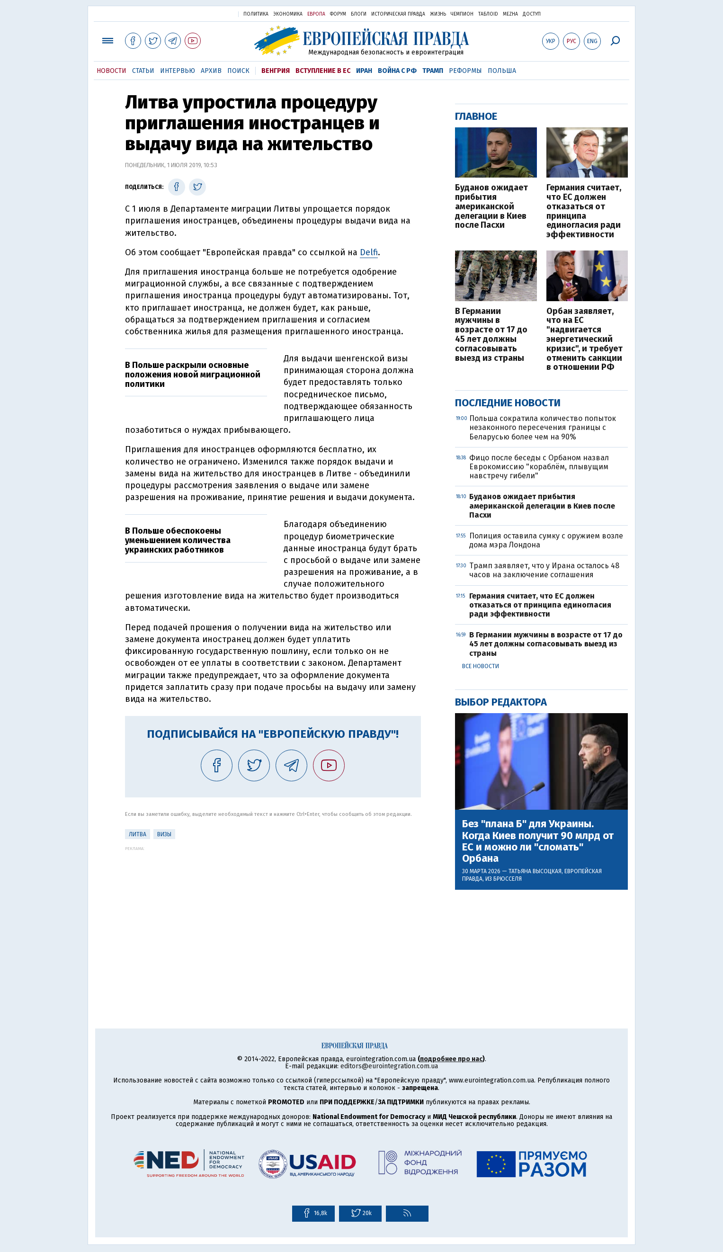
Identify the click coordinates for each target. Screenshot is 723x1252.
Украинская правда (208, 13)
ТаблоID (488, 14)
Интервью (177, 71)
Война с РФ (397, 71)
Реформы (465, 71)
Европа (316, 14)
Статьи (143, 71)
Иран (364, 71)
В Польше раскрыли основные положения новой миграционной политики (192, 374)
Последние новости (508, 402)
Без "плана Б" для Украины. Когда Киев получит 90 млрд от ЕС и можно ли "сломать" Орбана (538, 841)
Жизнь (438, 14)
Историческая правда (398, 14)
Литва (137, 834)
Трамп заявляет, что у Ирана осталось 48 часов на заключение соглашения (544, 570)
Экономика (288, 14)
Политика (255, 14)
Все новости (480, 666)
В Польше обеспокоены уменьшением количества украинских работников (178, 540)
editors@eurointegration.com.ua (389, 1066)
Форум (338, 14)
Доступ (532, 14)
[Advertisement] (273, 917)
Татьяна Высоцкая (535, 871)
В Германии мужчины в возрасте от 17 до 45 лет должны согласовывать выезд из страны (491, 335)
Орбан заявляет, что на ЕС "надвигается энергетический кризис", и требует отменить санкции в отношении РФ (584, 340)
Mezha (510, 14)
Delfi (369, 252)
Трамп (432, 71)
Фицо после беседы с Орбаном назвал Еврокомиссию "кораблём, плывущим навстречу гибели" (539, 466)
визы (164, 834)
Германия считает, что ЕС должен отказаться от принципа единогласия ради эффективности (583, 211)
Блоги (358, 14)
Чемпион (462, 14)
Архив (211, 71)
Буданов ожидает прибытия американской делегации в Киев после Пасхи (491, 206)
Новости (111, 71)
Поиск (238, 71)
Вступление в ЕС (322, 71)
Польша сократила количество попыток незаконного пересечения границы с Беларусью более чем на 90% (542, 427)
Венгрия (275, 71)
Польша (502, 71)
